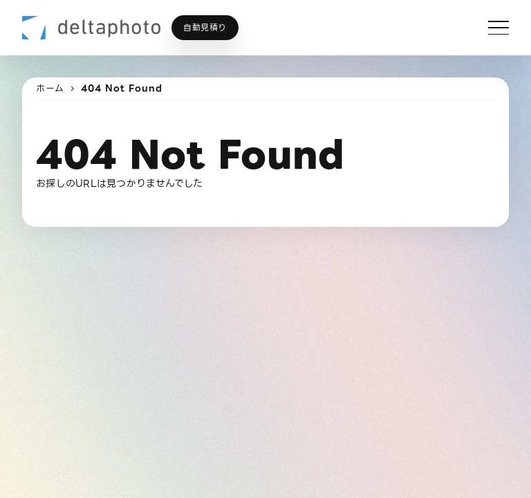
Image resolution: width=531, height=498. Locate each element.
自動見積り (205, 27)
